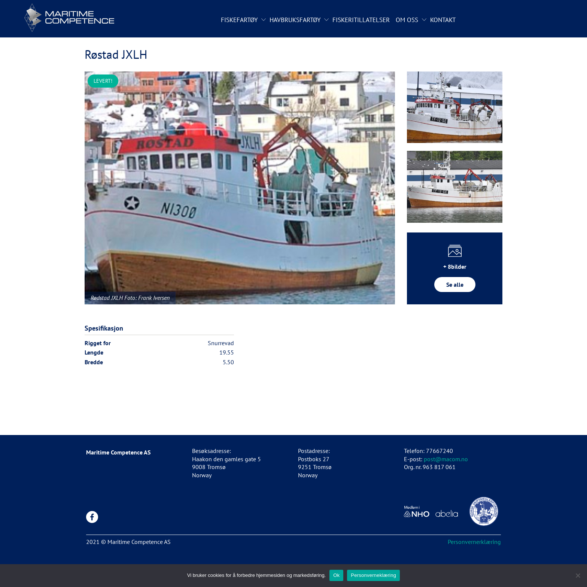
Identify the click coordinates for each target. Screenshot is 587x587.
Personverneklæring (373, 575)
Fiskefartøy (239, 20)
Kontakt (443, 20)
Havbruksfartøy (295, 20)
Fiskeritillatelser (361, 20)
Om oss (407, 20)
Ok (336, 575)
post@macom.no (446, 459)
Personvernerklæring (474, 541)
